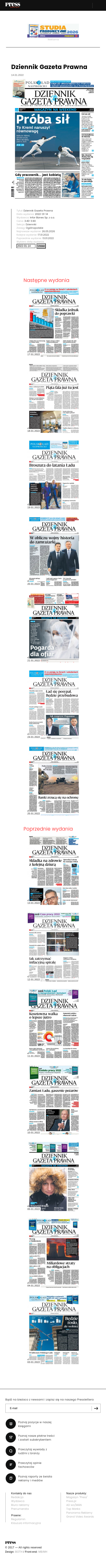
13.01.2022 (48, 238)
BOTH (19, 1551)
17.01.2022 (43, 234)
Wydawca (18, 1501)
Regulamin (18, 1519)
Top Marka (73, 1509)
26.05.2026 (48, 231)
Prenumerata (20, 1509)
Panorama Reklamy (79, 1513)
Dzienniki (31, 224)
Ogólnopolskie (34, 228)
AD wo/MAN (74, 1505)
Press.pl (71, 1501)
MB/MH (42, 1551)
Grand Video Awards (80, 1516)
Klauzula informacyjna (26, 1523)
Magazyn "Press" (77, 1497)
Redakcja (17, 1497)
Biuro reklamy (20, 1505)
